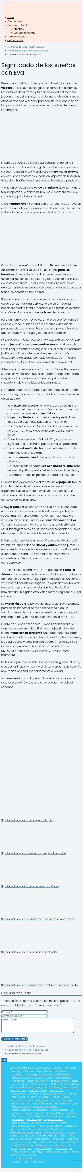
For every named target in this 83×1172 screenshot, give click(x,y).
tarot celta (58, 1141)
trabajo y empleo (25, 1161)
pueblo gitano (54, 1129)
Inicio (10, 17)
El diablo (26, 1103)
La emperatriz (40, 1112)
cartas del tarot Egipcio (27, 1090)
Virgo (27, 1164)
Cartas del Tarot (17, 25)
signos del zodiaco (54, 1135)
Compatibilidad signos (53, 1096)
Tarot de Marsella (49, 1145)
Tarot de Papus (69, 1145)
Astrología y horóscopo (38, 1077)
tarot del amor (38, 1148)
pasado (35, 1125)
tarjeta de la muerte (47, 1138)
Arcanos (19, 29)
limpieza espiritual (52, 1119)
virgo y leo (38, 1164)
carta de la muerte (38, 1083)
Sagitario (43, 1132)
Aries (39, 1074)
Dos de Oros (18, 1100)
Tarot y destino (16, 36)
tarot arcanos (42, 1141)
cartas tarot (56, 1093)
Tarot (64, 1138)
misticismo (18, 1122)
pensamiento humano (55, 1125)
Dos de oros (14, 21)
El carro (66, 1100)
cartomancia (19, 1096)
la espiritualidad (59, 1112)
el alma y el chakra (38, 1100)
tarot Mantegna (63, 1151)
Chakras (33, 1096)
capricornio (18, 1083)
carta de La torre (59, 1083)
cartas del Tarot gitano (55, 1090)
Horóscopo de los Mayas (46, 1109)
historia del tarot (21, 1109)
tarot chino (72, 1141)
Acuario (57, 1071)
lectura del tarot (55, 1116)
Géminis (64, 1106)
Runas (32, 1132)
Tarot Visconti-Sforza (57, 1154)
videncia (16, 1164)
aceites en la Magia (20, 1071)
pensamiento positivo (23, 1129)
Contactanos (15, 40)
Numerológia (34, 1122)
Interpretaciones (21, 1112)
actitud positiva (42, 1071)
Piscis (41, 1129)
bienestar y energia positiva (27, 1080)
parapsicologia (20, 1125)
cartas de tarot (20, 1087)
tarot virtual (37, 1154)
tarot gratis (26, 1151)
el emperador (41, 1103)
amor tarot (70, 1071)
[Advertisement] (41, 136)
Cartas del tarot (39, 1087)
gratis (75, 1106)
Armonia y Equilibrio (55, 1074)
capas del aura (64, 1080)
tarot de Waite (20, 1148)
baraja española (62, 1077)
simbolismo (27, 1138)
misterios (70, 1119)
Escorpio (25, 1106)
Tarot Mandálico (43, 1151)
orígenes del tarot (53, 1122)
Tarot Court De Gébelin (24, 1145)
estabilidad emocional (45, 1106)
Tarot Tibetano (20, 1154)
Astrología (17, 1077)
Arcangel (17, 1074)
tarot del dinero (57, 1148)
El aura (55, 1100)
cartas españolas (38, 1093)
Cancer (49, 1080)
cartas (74, 1083)
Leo (30, 1119)
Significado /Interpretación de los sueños (36, 1134)
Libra (37, 1119)
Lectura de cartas (24, 33)
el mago (55, 1103)
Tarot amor (26, 1141)
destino (72, 1096)
